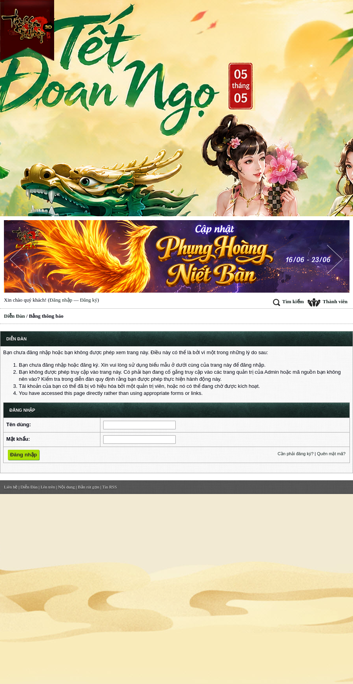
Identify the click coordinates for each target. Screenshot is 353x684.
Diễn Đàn (14, 316)
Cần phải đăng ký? (296, 453)
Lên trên (47, 487)
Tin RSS (109, 487)
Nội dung (66, 487)
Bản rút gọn (89, 487)
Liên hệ (10, 487)
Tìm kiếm (288, 301)
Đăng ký (88, 300)
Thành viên (327, 301)
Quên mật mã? (331, 453)
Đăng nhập (60, 300)
